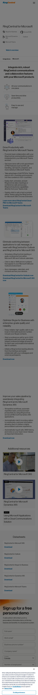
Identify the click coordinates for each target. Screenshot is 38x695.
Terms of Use (8, 688)
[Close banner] (34, 669)
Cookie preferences (19, 692)
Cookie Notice (17, 686)
